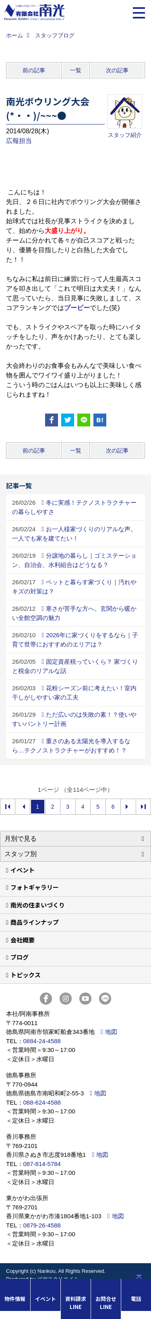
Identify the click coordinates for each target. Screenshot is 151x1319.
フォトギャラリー (34, 887)
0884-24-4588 (42, 1041)
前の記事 (34, 70)
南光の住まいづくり (37, 905)
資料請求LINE (75, 1303)
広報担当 (19, 140)
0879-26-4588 (42, 1225)
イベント (22, 870)
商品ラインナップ (34, 922)
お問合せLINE (105, 1303)
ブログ (19, 957)
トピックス (25, 974)
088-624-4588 (42, 1102)
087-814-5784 (42, 1163)
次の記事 (117, 70)
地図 (111, 1031)
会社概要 (22, 940)
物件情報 (14, 1299)
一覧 (75, 70)
